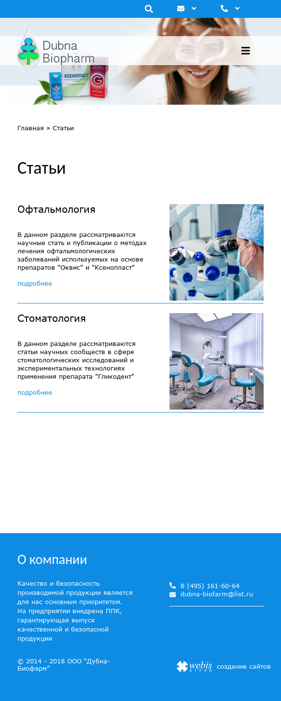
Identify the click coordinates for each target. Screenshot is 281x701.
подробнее (34, 283)
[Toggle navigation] (245, 50)
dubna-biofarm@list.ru (217, 594)
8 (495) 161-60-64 (210, 586)
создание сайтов (244, 666)
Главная (30, 128)
